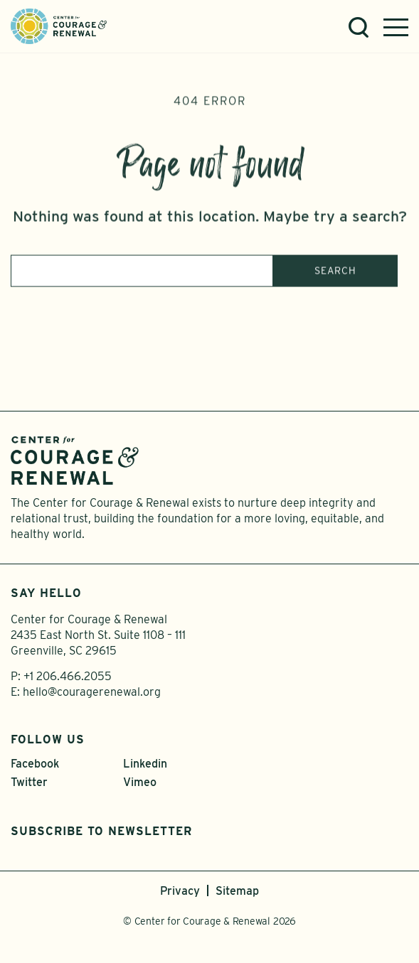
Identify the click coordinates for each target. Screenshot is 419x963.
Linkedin (145, 763)
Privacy (180, 891)
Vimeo (140, 782)
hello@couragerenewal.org (92, 692)
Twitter (29, 782)
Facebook (35, 763)
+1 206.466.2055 (67, 676)
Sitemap (237, 891)
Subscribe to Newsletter (101, 831)
